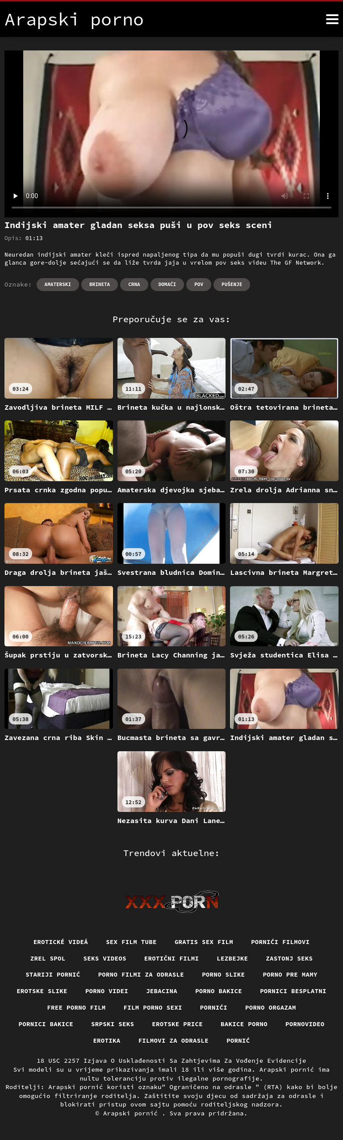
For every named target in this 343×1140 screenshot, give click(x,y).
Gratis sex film (204, 942)
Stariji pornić (52, 974)
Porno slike (223, 974)
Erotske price (177, 1024)
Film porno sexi (153, 1007)
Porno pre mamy (290, 974)
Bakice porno (244, 1024)
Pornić (238, 1040)
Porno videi (106, 991)
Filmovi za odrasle (173, 1040)
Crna (134, 284)
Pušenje (232, 284)
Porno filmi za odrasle (141, 974)
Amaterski (58, 284)
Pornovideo (305, 1024)
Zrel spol (48, 958)
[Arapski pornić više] (332, 19)
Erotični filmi (171, 958)
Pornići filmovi (280, 942)
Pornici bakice (46, 1024)
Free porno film (76, 1007)
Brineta (99, 284)
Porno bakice (218, 991)
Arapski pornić (132, 1113)
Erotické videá (60, 942)
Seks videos (105, 958)
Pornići (213, 1007)
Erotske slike (42, 991)
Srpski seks (112, 1024)
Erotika (106, 1040)
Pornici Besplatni (293, 991)
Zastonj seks (289, 958)
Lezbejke (232, 958)
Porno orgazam (270, 1007)
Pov (198, 284)
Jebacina (161, 991)
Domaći (167, 284)
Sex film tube (131, 942)
